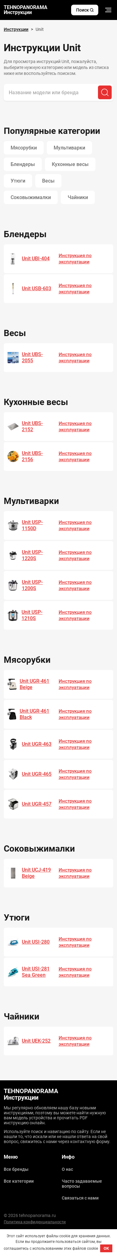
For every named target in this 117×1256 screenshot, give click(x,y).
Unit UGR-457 (36, 804)
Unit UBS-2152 (32, 426)
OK (106, 1248)
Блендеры (23, 164)
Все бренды (16, 1169)
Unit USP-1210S (32, 615)
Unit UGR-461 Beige (34, 684)
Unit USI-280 (36, 942)
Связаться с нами (80, 1197)
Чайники (78, 197)
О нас (67, 1169)
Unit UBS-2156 (32, 456)
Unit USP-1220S (32, 555)
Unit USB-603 (36, 288)
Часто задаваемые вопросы (82, 1184)
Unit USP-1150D (32, 525)
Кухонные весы (70, 164)
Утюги (18, 181)
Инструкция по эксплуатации (75, 259)
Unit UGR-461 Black (34, 714)
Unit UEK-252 (36, 1041)
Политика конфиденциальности (35, 1221)
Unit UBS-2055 (32, 357)
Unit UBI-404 (36, 258)
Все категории (19, 1181)
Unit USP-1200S (32, 585)
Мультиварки (69, 148)
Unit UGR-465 (36, 774)
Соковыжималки (31, 197)
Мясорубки (24, 148)
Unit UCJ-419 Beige (36, 873)
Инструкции (16, 29)
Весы (48, 181)
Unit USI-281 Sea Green (36, 972)
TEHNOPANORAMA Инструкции (25, 10)
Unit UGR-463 (36, 744)
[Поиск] (104, 92)
